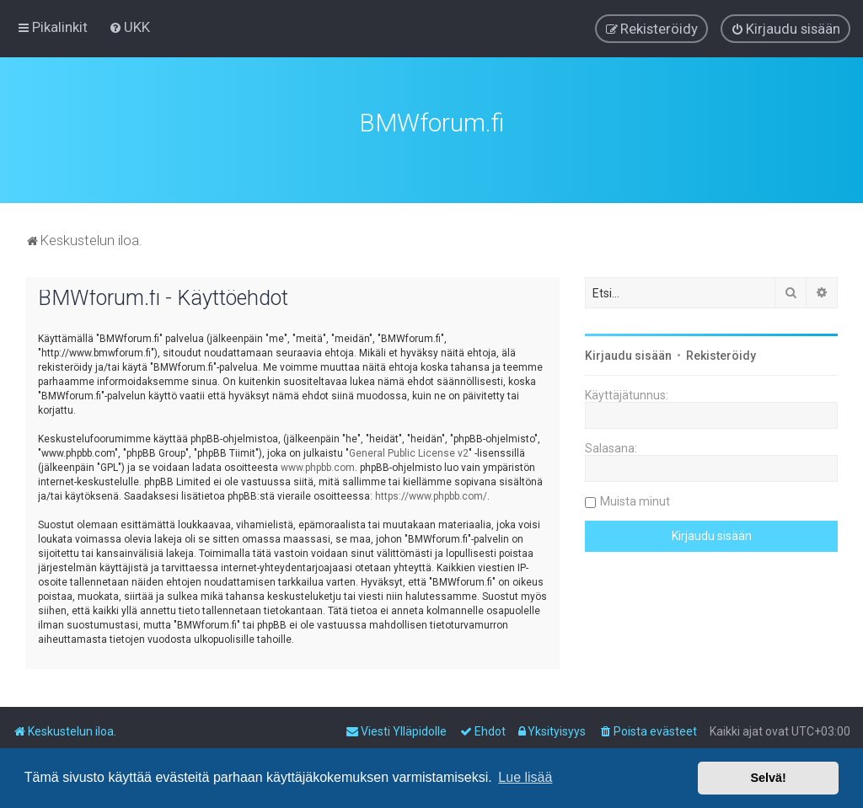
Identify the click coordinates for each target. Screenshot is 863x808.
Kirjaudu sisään (628, 354)
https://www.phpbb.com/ (431, 494)
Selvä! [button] (767, 777)
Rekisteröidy (721, 354)
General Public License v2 (409, 451)
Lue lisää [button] (525, 777)
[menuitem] (129, 27)
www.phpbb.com (318, 465)
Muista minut (635, 499)
